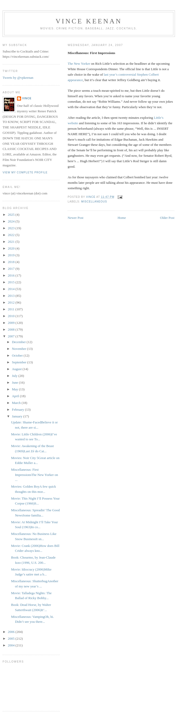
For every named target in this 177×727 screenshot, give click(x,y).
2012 (11, 302)
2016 (11, 275)
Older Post (167, 218)
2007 (11, 336)
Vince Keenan (88, 21)
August (17, 369)
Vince (26, 98)
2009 (11, 323)
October (18, 355)
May (15, 389)
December (19, 342)
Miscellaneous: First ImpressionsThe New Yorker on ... (34, 475)
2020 (11, 248)
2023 (11, 228)
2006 (11, 632)
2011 (11, 309)
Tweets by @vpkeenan (18, 78)
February (18, 409)
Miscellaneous (94, 201)
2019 (11, 255)
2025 (11, 215)
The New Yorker (79, 64)
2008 (11, 329)
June (15, 382)
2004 (11, 645)
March (17, 403)
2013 (11, 296)
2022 (11, 235)
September (19, 362)
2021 (11, 242)
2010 (11, 316)
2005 (11, 638)
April (16, 396)
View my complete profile (25, 172)
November (19, 349)
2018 (11, 262)
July (15, 376)
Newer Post (75, 218)
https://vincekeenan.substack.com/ (26, 56)
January (17, 416)
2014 (11, 289)
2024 (11, 221)
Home (122, 218)
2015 (11, 282)
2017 (11, 269)
